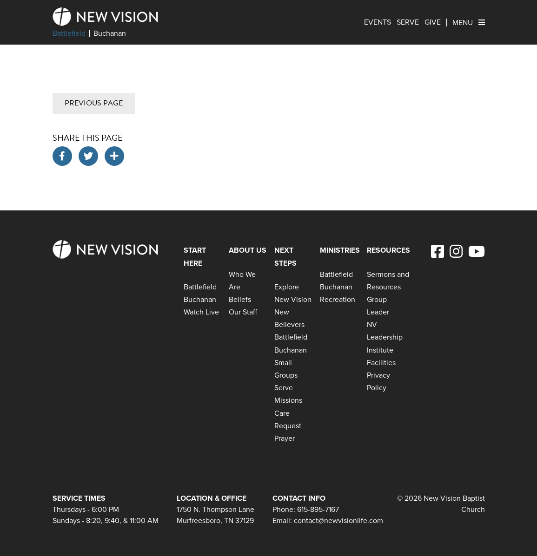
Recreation (337, 299)
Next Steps (285, 256)
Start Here (195, 256)
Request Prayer (287, 432)
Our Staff (243, 312)
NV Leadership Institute (385, 337)
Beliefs (240, 299)
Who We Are (242, 280)
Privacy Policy (378, 381)
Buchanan (109, 33)
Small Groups (286, 368)
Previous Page (94, 103)
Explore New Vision (293, 293)
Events (377, 22)
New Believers (289, 318)
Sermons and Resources (388, 280)
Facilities (381, 362)
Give (432, 22)
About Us (247, 250)
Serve (408, 22)
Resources (388, 250)
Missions (288, 400)
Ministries (340, 250)
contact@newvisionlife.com (338, 520)
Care (282, 413)
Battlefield (69, 33)
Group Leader (378, 305)
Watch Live (201, 312)
